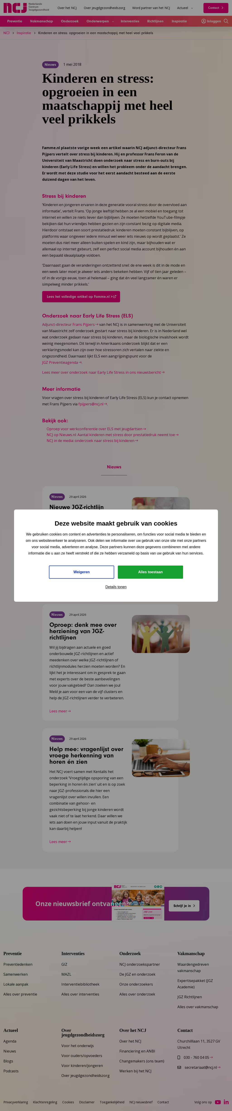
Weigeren (81, 572)
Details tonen (115, 587)
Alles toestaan (150, 572)
